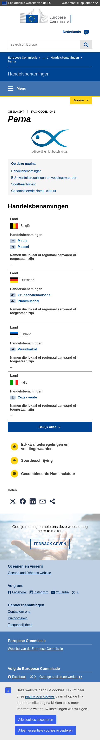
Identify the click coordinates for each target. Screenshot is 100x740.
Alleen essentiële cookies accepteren (45, 730)
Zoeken (86, 44)
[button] (13, 501)
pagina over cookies (39, 696)
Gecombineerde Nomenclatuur (33, 191)
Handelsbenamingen (65, 57)
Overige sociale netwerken (59, 677)
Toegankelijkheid (20, 625)
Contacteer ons (19, 611)
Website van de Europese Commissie (35, 648)
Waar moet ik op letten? (80, 3)
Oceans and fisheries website (29, 573)
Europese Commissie (22, 57)
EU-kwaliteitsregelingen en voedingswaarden (44, 177)
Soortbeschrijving (24, 184)
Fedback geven (50, 544)
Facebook (17, 677)
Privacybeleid (17, 618)
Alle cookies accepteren (35, 719)
